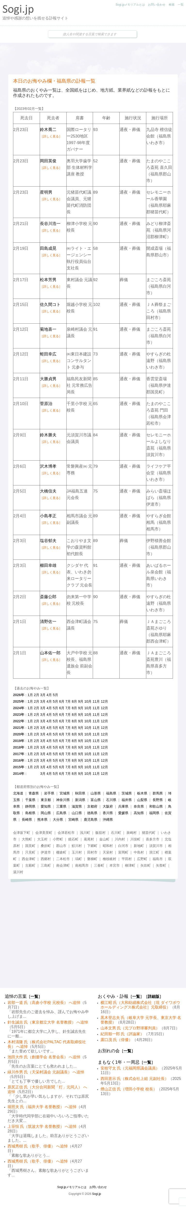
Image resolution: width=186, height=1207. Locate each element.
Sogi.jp (96, 1194)
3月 (43, 695)
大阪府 (108, 806)
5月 (55, 695)
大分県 (58, 819)
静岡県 (30, 806)
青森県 (34, 793)
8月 (74, 701)
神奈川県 (63, 800)
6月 (61, 701)
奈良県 (139, 806)
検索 (172, 4)
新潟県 (80, 800)
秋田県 (80, 793)
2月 (36, 695)
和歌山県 (156, 806)
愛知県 (46, 806)
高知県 (139, 813)
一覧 (181, 4)
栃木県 (142, 793)
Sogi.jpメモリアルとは (130, 4)
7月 (68, 701)
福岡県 (154, 813)
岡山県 (46, 813)
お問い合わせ (156, 4)
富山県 (96, 800)
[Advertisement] (93, 58)
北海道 (18, 793)
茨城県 (127, 793)
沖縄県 (108, 819)
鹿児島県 (90, 819)
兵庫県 (123, 806)
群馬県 (158, 793)
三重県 (61, 806)
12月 (104, 701)
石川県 (111, 800)
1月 (30, 695)
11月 (96, 701)
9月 (80, 701)
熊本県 (42, 819)
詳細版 (153, 996)
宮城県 (65, 793)
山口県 (77, 813)
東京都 (46, 800)
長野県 (158, 800)
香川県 (108, 813)
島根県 (30, 813)
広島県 (61, 813)
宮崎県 (73, 819)
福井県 (127, 800)
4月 (49, 695)
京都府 (92, 806)
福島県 (111, 793)
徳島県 (92, 813)
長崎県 (27, 819)
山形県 (96, 793)
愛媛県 (123, 813)
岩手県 (49, 793)
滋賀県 (77, 806)
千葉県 (30, 800)
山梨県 (142, 800)
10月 (88, 701)
